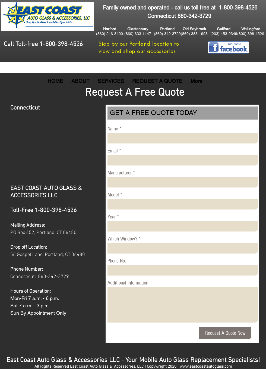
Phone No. (116, 261)
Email (112, 151)
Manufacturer (119, 173)
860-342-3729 (53, 277)
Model (113, 195)
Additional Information (127, 283)
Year (111, 217)
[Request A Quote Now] (225, 333)
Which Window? (122, 239)
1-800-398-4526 (238, 7)
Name (112, 129)
